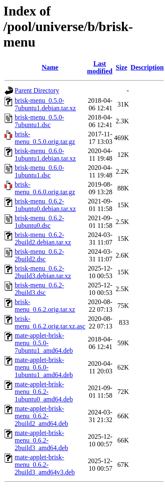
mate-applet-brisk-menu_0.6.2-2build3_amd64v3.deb (45, 465)
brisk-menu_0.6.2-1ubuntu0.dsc (39, 221)
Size (121, 67)
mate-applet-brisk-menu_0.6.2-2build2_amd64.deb (41, 416)
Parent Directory (37, 90)
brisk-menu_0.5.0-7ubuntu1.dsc (39, 121)
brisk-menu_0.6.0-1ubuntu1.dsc (39, 171)
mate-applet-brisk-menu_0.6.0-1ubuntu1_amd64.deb (44, 367)
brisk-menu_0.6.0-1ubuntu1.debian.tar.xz (45, 154)
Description (147, 67)
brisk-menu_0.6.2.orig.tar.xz (45, 305)
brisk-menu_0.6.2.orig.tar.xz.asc (50, 322)
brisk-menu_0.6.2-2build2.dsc (39, 255)
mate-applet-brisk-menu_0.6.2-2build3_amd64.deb (41, 440)
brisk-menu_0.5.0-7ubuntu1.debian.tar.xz (45, 104)
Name (49, 67)
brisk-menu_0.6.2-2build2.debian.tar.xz (43, 238)
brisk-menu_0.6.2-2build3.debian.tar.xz (43, 272)
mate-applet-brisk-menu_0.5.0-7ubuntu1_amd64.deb (44, 343)
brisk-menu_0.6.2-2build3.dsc (39, 288)
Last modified (99, 67)
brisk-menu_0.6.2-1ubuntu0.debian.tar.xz (45, 205)
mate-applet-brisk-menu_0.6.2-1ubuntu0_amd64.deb (44, 392)
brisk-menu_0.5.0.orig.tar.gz (45, 137)
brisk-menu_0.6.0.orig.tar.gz (45, 188)
